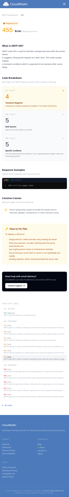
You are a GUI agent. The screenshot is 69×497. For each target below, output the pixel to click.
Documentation (8, 453)
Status (42, 447)
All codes (7, 405)
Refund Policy (8, 476)
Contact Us (42, 450)
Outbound (6, 447)
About (40, 453)
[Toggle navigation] (64, 4)
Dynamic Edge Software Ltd (54, 491)
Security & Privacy (9, 470)
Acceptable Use (8, 473)
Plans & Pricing (8, 450)
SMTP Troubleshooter (10, 15)
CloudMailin (9, 425)
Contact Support (16, 285)
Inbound (5, 444)
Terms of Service (9, 467)
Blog (40, 444)
